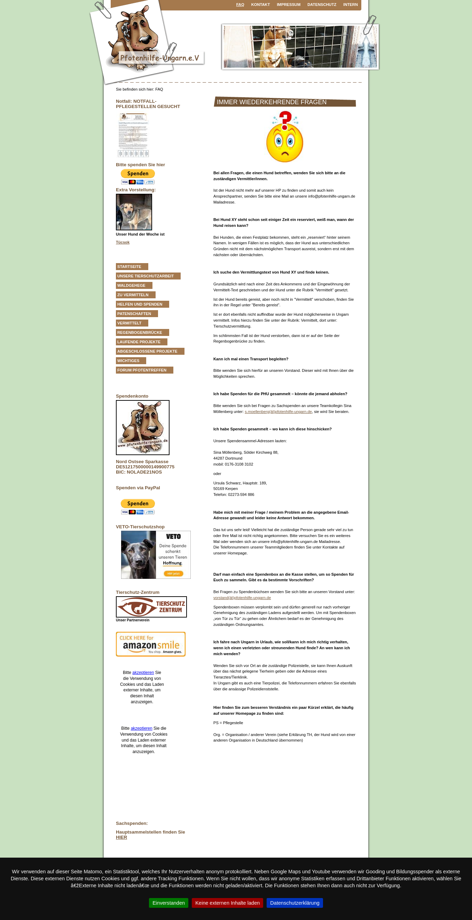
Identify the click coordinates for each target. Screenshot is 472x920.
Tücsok (122, 242)
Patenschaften (134, 314)
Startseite (129, 266)
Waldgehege (131, 285)
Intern (350, 4)
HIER (121, 837)
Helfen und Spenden (139, 304)
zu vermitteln (133, 295)
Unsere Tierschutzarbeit (145, 276)
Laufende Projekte (138, 342)
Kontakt (260, 4)
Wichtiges (128, 361)
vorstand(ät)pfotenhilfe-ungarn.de (242, 598)
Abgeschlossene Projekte (147, 351)
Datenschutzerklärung (295, 903)
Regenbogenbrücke (139, 332)
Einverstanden (168, 903)
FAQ (240, 4)
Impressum (289, 4)
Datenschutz (321, 4)
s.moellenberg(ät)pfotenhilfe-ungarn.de (278, 411)
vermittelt (129, 323)
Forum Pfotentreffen (141, 370)
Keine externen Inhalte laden (227, 903)
